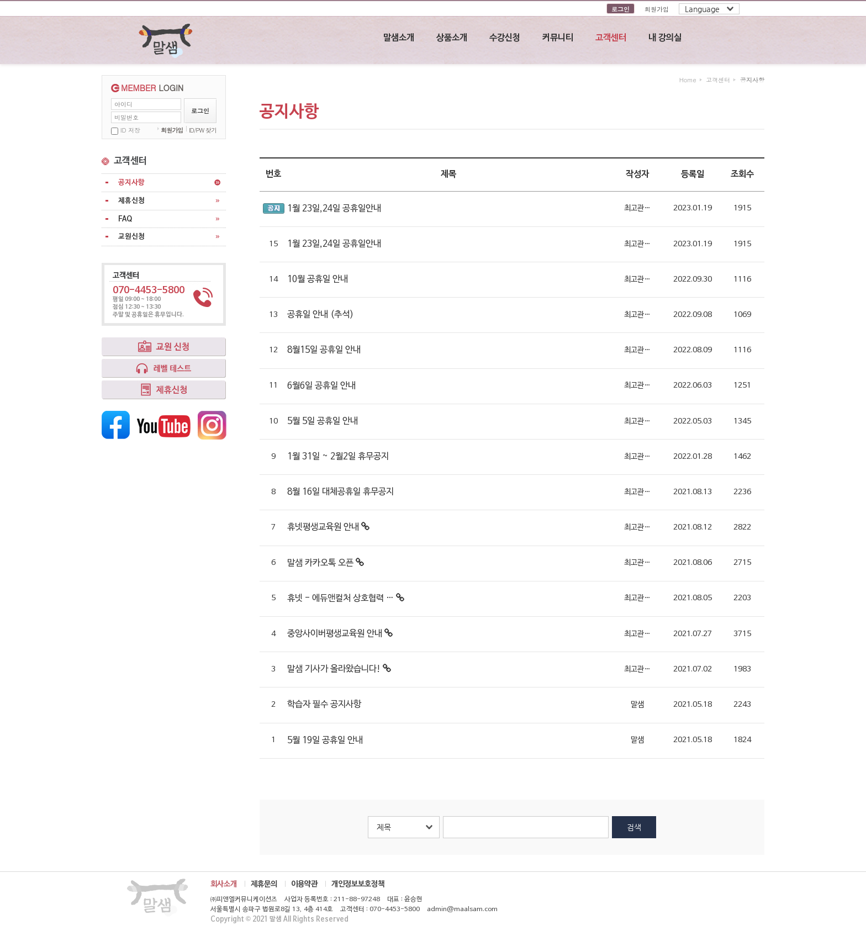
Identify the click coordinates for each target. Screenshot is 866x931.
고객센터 (610, 38)
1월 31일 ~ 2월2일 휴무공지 (338, 457)
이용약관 (304, 884)
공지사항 (131, 182)
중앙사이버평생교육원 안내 (340, 634)
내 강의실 (665, 38)
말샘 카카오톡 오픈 (325, 563)
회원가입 (657, 9)
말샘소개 (398, 38)
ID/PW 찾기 (202, 130)
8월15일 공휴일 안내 (324, 350)
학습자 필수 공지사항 (324, 705)
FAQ (125, 219)
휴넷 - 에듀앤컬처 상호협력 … (345, 599)
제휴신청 (131, 201)
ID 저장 (130, 130)
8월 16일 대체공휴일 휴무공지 (340, 492)
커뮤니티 (557, 38)
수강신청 (504, 38)
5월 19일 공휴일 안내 (325, 740)
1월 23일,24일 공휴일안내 (334, 209)
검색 (634, 827)
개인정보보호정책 (357, 884)
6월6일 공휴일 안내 (321, 386)
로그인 (620, 9)
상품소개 (451, 38)
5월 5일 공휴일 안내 (322, 421)
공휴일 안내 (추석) (320, 315)
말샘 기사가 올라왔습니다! (339, 669)
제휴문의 (264, 884)
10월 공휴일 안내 (317, 279)
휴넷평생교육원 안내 (328, 527)
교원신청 (131, 236)
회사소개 (223, 884)
